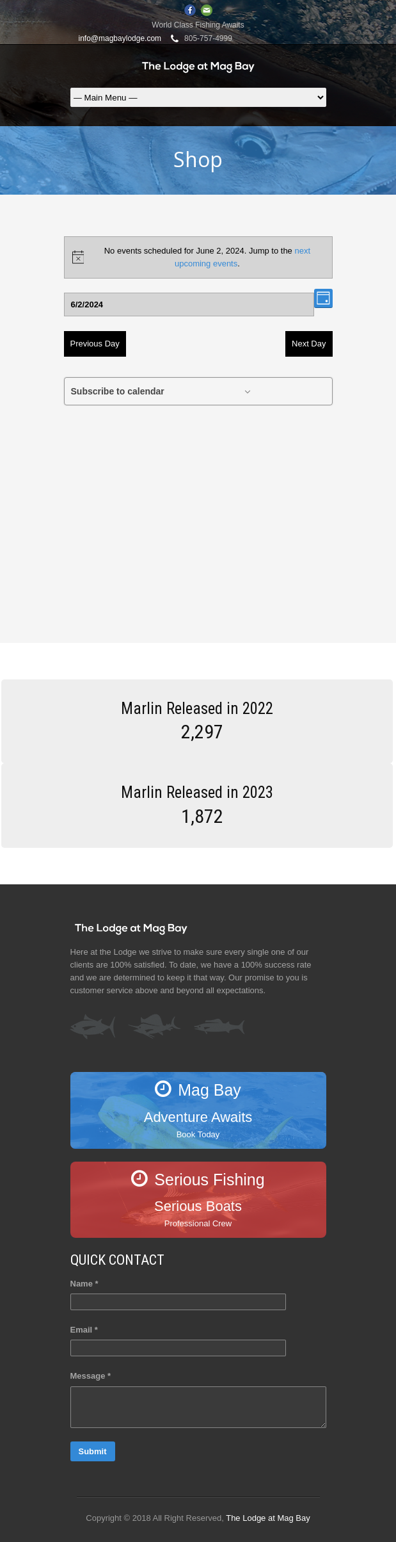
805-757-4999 (208, 38)
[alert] (198, 257)
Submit (93, 1451)
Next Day (309, 343)
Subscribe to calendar (117, 391)
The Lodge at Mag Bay (268, 1518)
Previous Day (95, 343)
